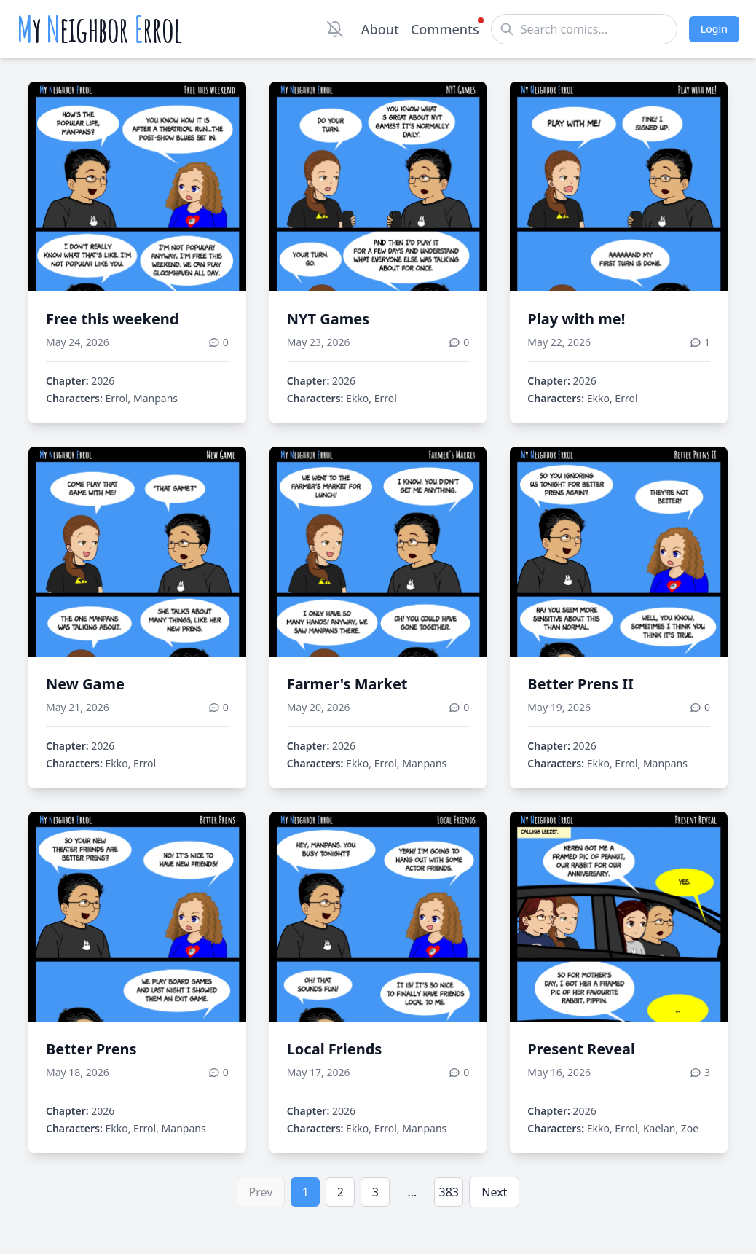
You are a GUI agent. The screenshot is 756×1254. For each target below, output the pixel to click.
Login (714, 29)
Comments (445, 28)
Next (494, 1192)
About (380, 29)
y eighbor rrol (99, 29)
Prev (261, 1192)
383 (449, 1192)
